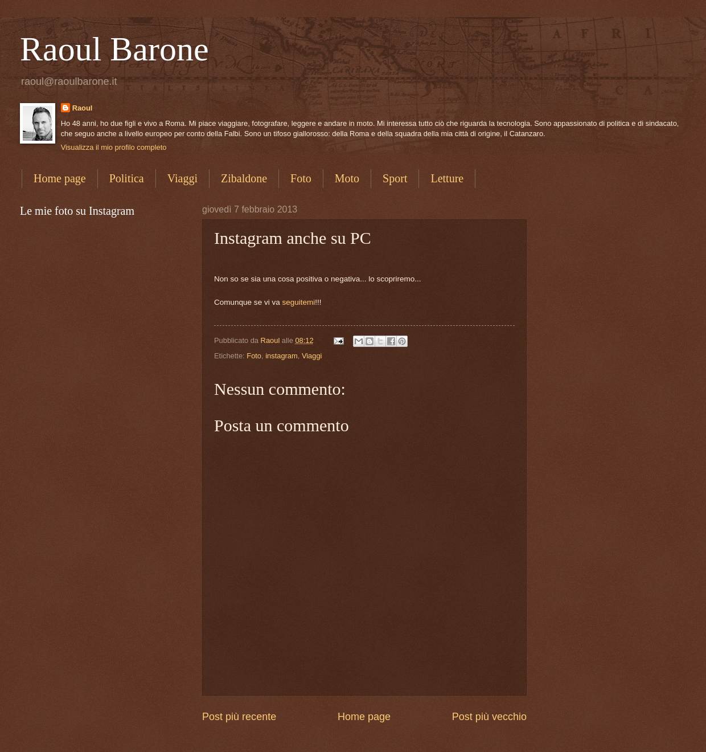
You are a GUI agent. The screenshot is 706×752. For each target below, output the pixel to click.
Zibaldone (244, 178)
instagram (281, 356)
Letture (446, 178)
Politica (126, 178)
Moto (347, 178)
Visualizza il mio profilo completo (114, 147)
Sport (395, 178)
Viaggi (182, 178)
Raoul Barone (114, 49)
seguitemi (298, 302)
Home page (60, 178)
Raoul (82, 108)
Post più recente (239, 716)
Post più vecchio (489, 716)
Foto (300, 178)
